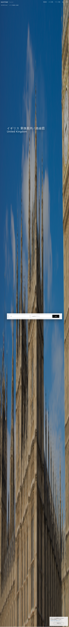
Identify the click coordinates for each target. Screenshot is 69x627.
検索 (56, 316)
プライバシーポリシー (55, 620)
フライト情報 (57, 1)
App (63, 1)
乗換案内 (45, 1)
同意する (59, 623)
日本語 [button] (66, 1)
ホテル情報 (51, 1)
